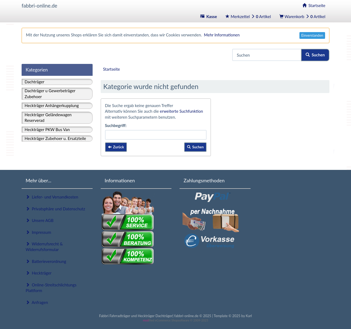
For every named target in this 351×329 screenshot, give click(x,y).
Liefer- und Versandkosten (52, 196)
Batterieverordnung (46, 261)
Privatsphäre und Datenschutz (55, 208)
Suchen (315, 54)
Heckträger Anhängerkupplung (52, 105)
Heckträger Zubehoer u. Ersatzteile (55, 138)
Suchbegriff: (116, 125)
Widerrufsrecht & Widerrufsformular (44, 246)
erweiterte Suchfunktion (181, 111)
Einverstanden (312, 35)
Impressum (38, 232)
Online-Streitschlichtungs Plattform (51, 287)
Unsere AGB (39, 220)
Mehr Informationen (221, 34)
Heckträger (39, 272)
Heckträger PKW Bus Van (47, 129)
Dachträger (34, 81)
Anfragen (37, 302)
